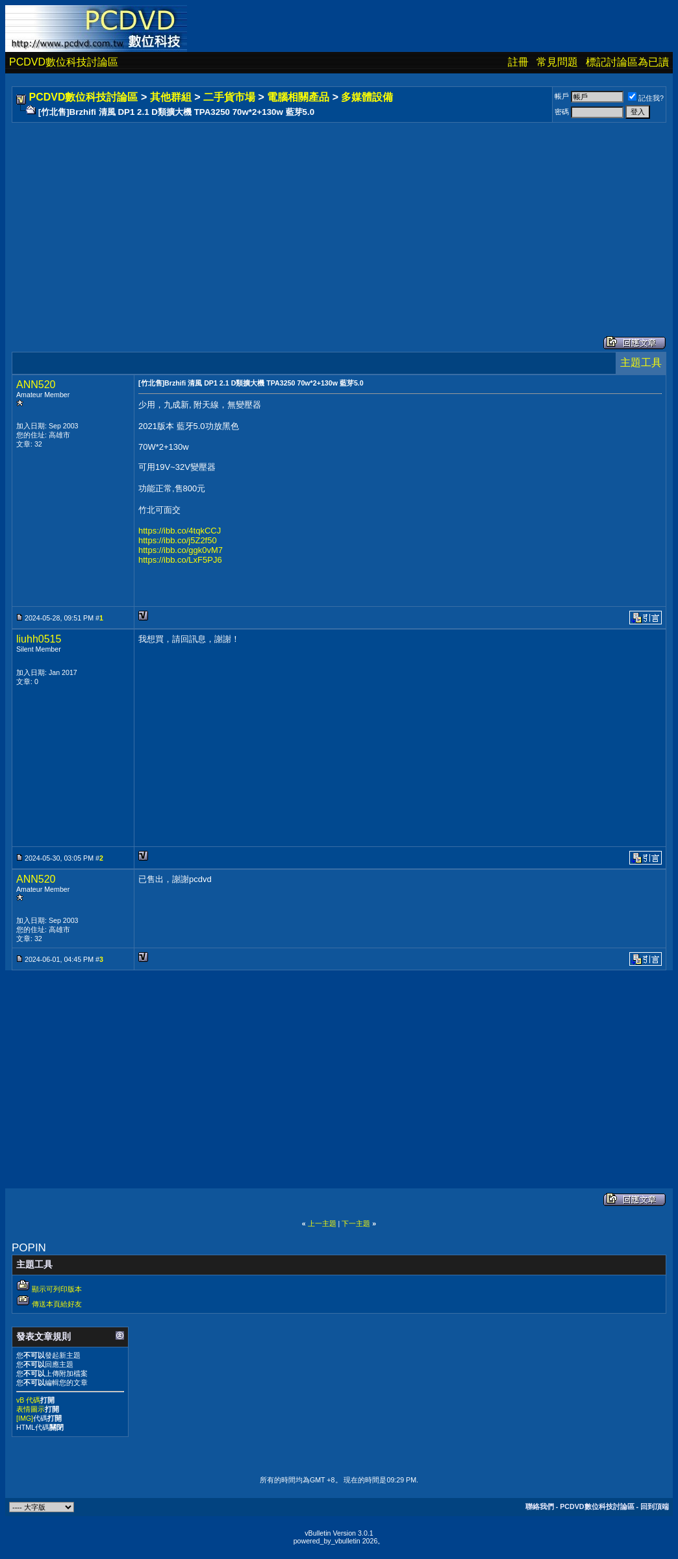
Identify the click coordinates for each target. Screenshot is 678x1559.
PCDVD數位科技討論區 (63, 62)
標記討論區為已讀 (627, 62)
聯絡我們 (539, 1506)
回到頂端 (654, 1506)
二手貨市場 (229, 97)
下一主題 (356, 1223)
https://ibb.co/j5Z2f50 (177, 540)
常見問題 (557, 62)
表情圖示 (30, 1409)
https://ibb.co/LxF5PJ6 (180, 560)
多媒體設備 (367, 97)
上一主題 (322, 1223)
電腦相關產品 (298, 97)
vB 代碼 (28, 1400)
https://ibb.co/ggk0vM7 (180, 550)
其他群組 (171, 97)
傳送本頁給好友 (57, 1304)
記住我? (646, 98)
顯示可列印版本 (57, 1289)
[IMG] (24, 1418)
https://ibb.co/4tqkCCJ (179, 530)
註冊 (518, 62)
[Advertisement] (339, 216)
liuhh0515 (38, 638)
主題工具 (641, 362)
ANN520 (35, 384)
